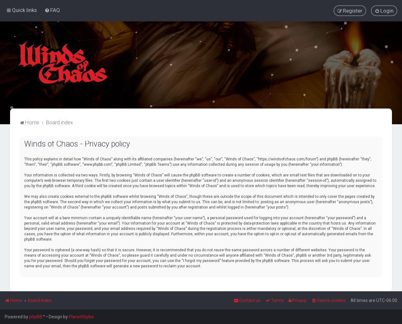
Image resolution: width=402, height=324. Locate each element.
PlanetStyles (81, 316)
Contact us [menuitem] (247, 300)
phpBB (35, 316)
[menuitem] (52, 10)
